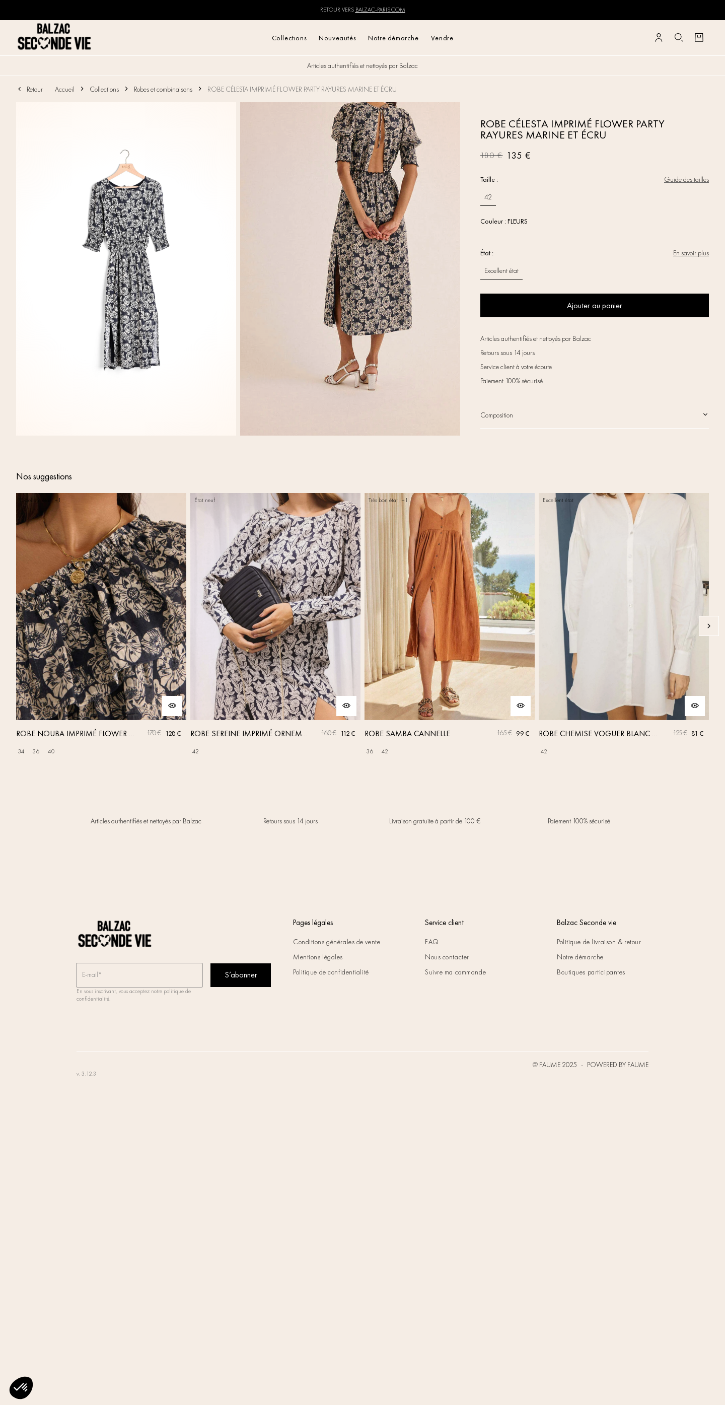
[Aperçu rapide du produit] (172, 706)
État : (486, 252)
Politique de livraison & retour (599, 941)
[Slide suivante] (709, 626)
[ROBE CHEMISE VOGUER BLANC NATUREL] (624, 626)
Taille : (489, 179)
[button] (21, 1388)
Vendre (442, 37)
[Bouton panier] (699, 37)
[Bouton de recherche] (679, 37)
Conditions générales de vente (336, 941)
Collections (289, 37)
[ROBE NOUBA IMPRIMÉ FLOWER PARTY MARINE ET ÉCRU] (101, 626)
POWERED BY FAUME (617, 1064)
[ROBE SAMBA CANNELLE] (450, 626)
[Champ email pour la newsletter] (139, 975)
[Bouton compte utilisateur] (658, 37)
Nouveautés (337, 37)
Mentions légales (318, 956)
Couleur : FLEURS (504, 221)
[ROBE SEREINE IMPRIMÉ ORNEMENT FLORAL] (275, 626)
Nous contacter (447, 956)
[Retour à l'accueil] (54, 37)
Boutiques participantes (591, 971)
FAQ (432, 941)
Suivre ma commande (455, 971)
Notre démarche (393, 37)
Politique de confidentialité (331, 971)
